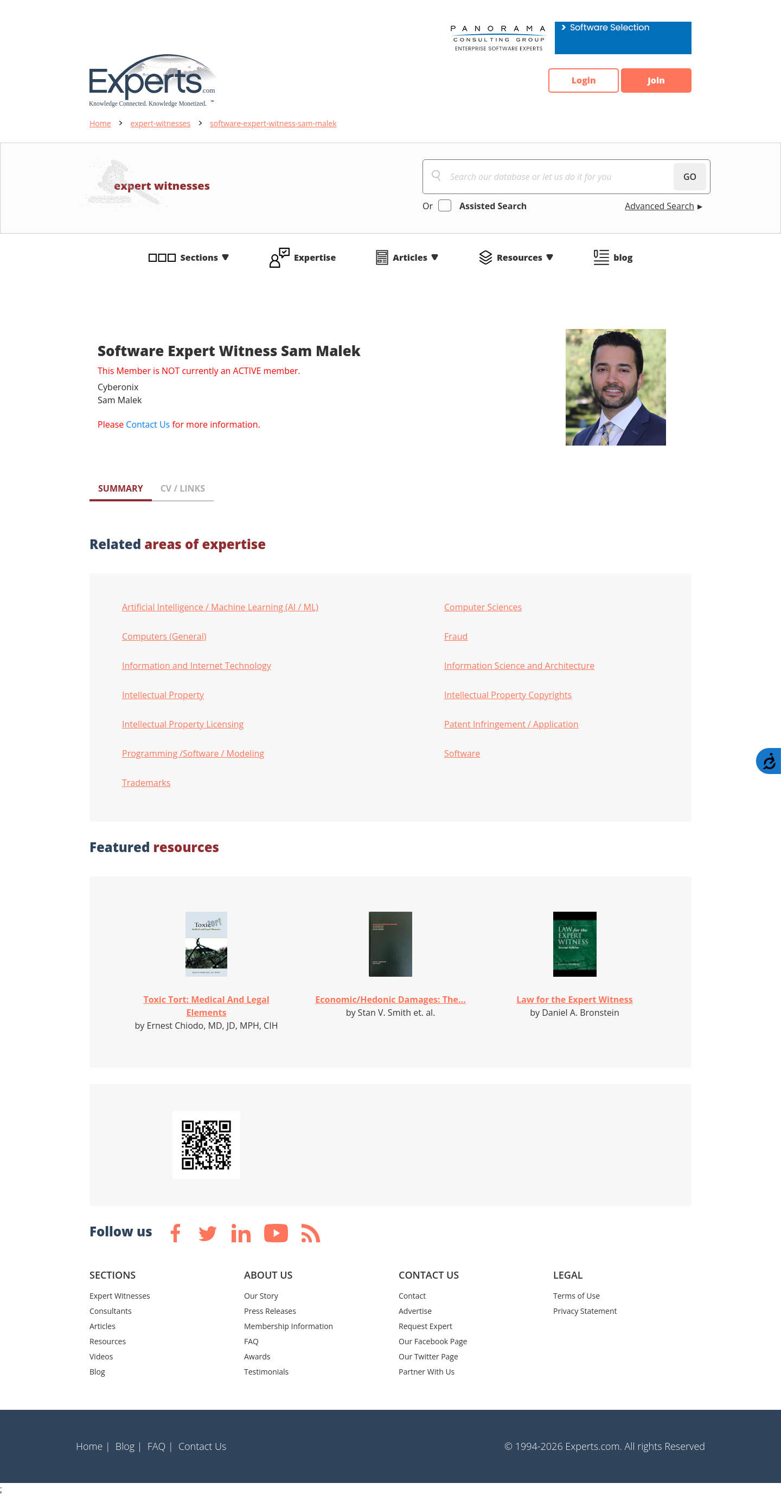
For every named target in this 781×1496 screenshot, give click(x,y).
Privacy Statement (585, 1311)
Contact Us (148, 424)
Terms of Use (576, 1296)
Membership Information (288, 1326)
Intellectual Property (163, 695)
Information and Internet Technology (196, 666)
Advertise (415, 1311)
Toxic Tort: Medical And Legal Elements (206, 1006)
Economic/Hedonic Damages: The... (390, 999)
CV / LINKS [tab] (183, 488)
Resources (519, 257)
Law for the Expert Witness (574, 999)
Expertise (315, 257)
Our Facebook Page (433, 1341)
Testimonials (266, 1371)
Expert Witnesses (119, 1296)
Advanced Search (659, 206)
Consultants (110, 1311)
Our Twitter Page (428, 1356)
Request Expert (425, 1326)
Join (656, 81)
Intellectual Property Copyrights (508, 695)
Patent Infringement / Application (511, 724)
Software (462, 753)
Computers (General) (164, 636)
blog (622, 257)
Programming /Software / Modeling (193, 753)
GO (689, 177)
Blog (97, 1371)
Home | (93, 1446)
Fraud (456, 636)
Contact (412, 1296)
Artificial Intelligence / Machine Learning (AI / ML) (220, 607)
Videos (101, 1356)
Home (100, 123)
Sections (200, 257)
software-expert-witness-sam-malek (273, 123)
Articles (410, 257)
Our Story (261, 1296)
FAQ (251, 1341)
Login (583, 81)
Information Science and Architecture (519, 666)
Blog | (129, 1446)
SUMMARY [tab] (120, 488)
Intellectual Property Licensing (183, 724)
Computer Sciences (483, 607)
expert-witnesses (161, 123)
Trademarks (146, 783)
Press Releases (270, 1311)
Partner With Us (426, 1371)
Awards (257, 1356)
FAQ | (161, 1446)
